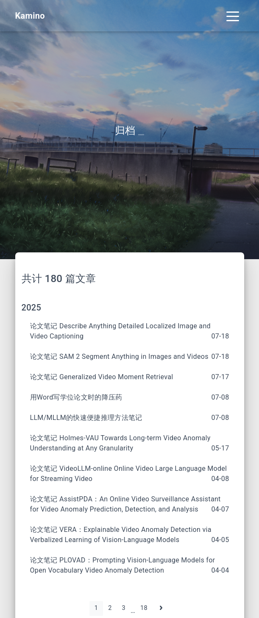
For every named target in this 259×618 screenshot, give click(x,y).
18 (144, 608)
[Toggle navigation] (232, 16)
